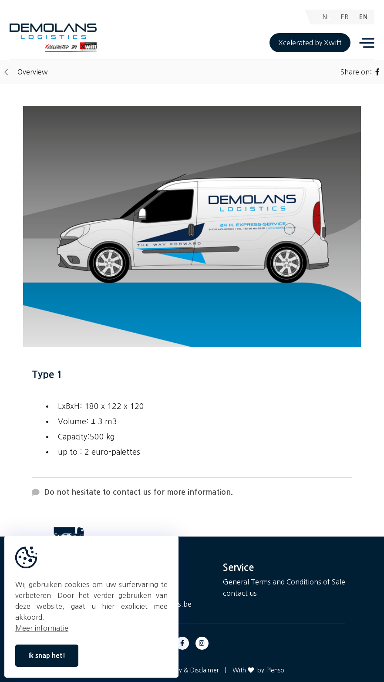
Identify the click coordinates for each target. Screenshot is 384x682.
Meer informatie (41, 628)
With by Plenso (258, 670)
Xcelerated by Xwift (310, 42)
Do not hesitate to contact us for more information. (132, 492)
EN (363, 17)
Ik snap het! (46, 655)
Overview (26, 71)
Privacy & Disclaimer (190, 670)
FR (345, 17)
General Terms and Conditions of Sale (284, 581)
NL (326, 17)
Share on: (360, 71)
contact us (240, 593)
